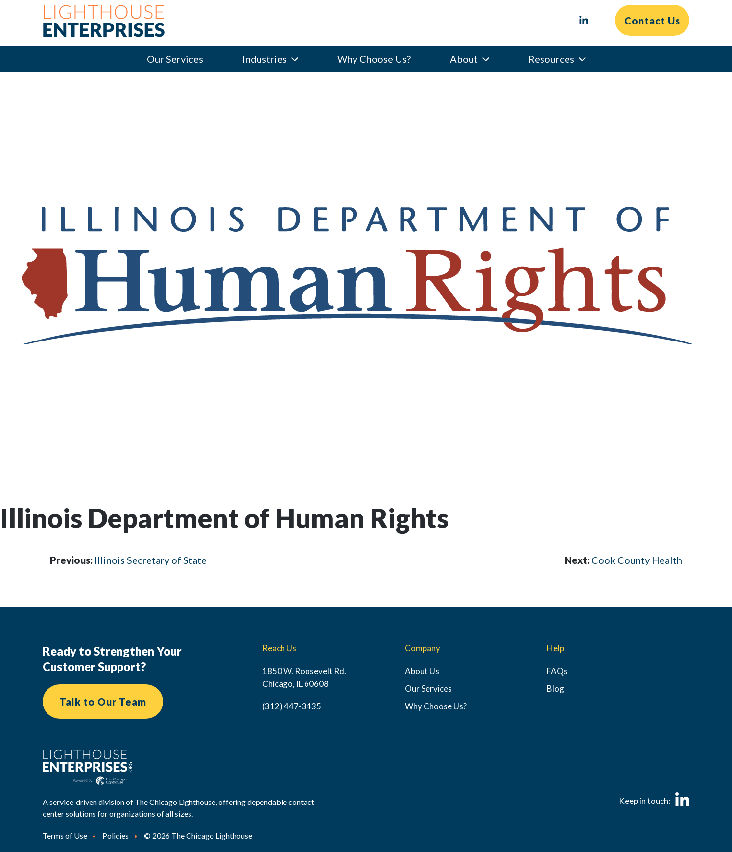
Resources (551, 59)
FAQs (557, 671)
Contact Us (652, 20)
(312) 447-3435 (291, 706)
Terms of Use (65, 835)
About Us (422, 671)
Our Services (175, 59)
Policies (115, 835)
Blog (555, 688)
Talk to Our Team (102, 701)
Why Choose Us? (374, 59)
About (464, 59)
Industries (264, 59)
